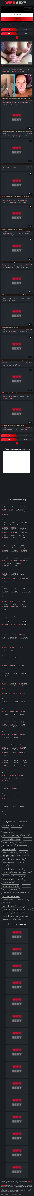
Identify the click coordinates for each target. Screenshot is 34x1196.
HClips (4, 427)
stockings (16, 762)
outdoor (17, 267)
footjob (6, 606)
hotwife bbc (6, 913)
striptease (6, 765)
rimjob (23, 734)
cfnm (10, 298)
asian (4, 135)
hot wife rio (8, 845)
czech (16, 565)
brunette (16, 429)
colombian (7, 553)
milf (4, 71)
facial (14, 102)
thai (29, 775)
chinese (6, 550)
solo (5, 755)
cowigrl (11, 69)
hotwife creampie (26, 886)
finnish (6, 604)
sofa (14, 752)
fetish (21, 266)
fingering (22, 601)
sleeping (23, 747)
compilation (17, 553)
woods (22, 806)
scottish (13, 745)
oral (24, 711)
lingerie (6, 675)
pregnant (6, 727)
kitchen (11, 202)
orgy (14, 714)
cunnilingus (7, 565)
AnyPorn (4, 362)
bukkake (6, 537)
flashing (22, 604)
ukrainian (6, 788)
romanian (6, 737)
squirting (6, 762)
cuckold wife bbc (19, 919)
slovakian (6, 750)
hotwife (5, 889)
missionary (5, 104)
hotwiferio (5, 865)
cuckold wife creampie (13, 825)
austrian (6, 514)
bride (5, 535)
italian (12, 650)
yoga (5, 814)
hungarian (24, 640)
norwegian (7, 701)
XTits (3, 264)
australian (23, 512)
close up (15, 550)
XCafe (4, 198)
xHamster (4, 68)
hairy (5, 634)
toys (24, 778)
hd (21, 69)
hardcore (26, 135)
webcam (14, 431)
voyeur (26, 796)
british (13, 535)
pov (24, 724)
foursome (15, 606)
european (15, 591)
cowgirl (6, 558)
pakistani (6, 721)
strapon (25, 762)
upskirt (15, 788)
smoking (6, 752)
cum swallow (7, 563)
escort (23, 588)
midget (23, 686)
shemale (6, 747)
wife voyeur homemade (21, 845)
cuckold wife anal (11, 916)
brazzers (24, 532)
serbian (22, 745)
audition (13, 512)
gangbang (6, 617)
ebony (22, 200)
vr (4, 798)
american (24, 507)
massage (13, 683)
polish (5, 724)
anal (5, 509)
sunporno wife (9, 849)
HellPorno (4, 231)
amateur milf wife (11, 886)
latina (15, 673)
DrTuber (4, 329)
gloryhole (25, 622)
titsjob (18, 71)
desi (24, 573)
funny (5, 609)
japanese (5, 136)
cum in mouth (25, 560)
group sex (15, 298)
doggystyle (16, 200)
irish (5, 650)
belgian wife (5, 829)
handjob (16, 69)
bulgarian (15, 537)
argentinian (21, 509)
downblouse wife (16, 829)
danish (5, 573)
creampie (19, 135)
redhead (23, 167)
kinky (5, 665)
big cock (23, 527)
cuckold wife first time (13, 906)
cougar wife (20, 862)
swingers (25, 765)
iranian (24, 647)
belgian (6, 527)
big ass (5, 200)
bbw (11, 525)
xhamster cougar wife (8, 899)
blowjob (9, 102)
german (16, 617)
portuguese (15, 724)
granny (6, 624)
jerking (16, 658)
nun (23, 701)
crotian (6, 560)
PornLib (4, 133)
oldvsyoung (14, 711)
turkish (6, 780)
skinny (15, 747)
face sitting (7, 599)
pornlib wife (7, 919)
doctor (22, 576)
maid (5, 683)
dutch (5, 581)
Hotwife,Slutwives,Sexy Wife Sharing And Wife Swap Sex (17, 2)
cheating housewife (22, 892)
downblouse (24, 578)
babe (4, 102)
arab (12, 509)
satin (5, 745)
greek (14, 624)
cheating (16, 266)
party (14, 721)
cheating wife (25, 835)
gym (5, 627)
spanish (6, 760)
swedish (16, 765)
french (25, 606)
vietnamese (7, 796)
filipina (13, 601)
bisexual (14, 530)
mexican (14, 686)
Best (9, 29)
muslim (23, 693)
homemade (26, 69)
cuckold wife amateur (11, 839)
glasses (15, 622)
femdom (25, 599)
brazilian (15, 532)
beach (19, 525)
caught (6, 548)
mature (8, 267)
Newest (25, 29)
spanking (15, 760)
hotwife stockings (14, 889)
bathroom (24, 522)
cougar (27, 553)
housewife (5, 202)
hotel (5, 640)
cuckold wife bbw (8, 842)
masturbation (24, 683)
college (24, 550)
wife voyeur (5, 876)
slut (20, 202)
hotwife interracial (11, 896)
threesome (7, 778)
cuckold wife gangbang (11, 836)
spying (24, 760)
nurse (5, 704)
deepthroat (15, 573)
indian (5, 647)
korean (22, 665)
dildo (5, 576)
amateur (5, 69)
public (15, 727)
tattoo (5, 775)
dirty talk (13, 576)
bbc (5, 525)
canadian (6, 545)
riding (15, 734)
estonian (6, 591)
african (5, 507)
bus (24, 537)
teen (22, 775)
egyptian (14, 588)
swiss (5, 768)
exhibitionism (26, 591)
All (9, 33)
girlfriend (6, 622)
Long (25, 33)
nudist (16, 701)
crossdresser (26, 558)
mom (8, 71)
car (14, 545)
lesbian (23, 673)
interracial (14, 647)
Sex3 (3, 166)
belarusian (28, 525)
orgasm (6, 714)
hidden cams (13, 637)
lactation (6, 673)
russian (13, 71)
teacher (14, 775)
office (5, 711)
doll (15, 578)
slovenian (16, 750)
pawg (22, 721)
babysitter (14, 522)
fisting (14, 604)
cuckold (14, 560)
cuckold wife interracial (13, 859)
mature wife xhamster (8, 832)
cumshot (22, 396)
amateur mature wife (22, 855)
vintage (17, 796)
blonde (10, 266)
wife (23, 71)
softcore (22, 752)
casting (22, 545)
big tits (13, 135)
